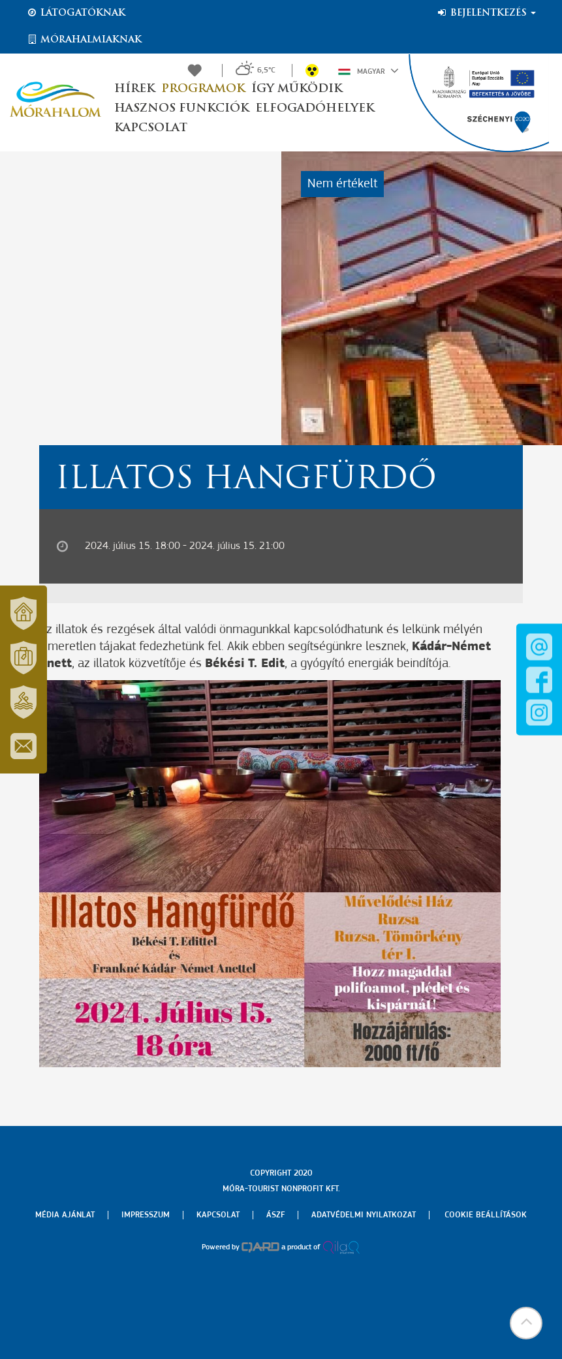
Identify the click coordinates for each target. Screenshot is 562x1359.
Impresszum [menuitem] (145, 1215)
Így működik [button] (296, 89)
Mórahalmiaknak (84, 40)
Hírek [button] (134, 89)
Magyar (368, 70)
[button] (526, 1323)
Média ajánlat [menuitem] (65, 1215)
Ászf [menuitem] (275, 1215)
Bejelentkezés (486, 13)
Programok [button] (203, 89)
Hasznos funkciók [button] (181, 108)
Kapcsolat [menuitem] (218, 1215)
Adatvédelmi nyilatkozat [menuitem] (363, 1215)
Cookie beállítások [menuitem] (486, 1215)
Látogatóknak (75, 13)
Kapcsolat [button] (150, 128)
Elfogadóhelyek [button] (314, 108)
